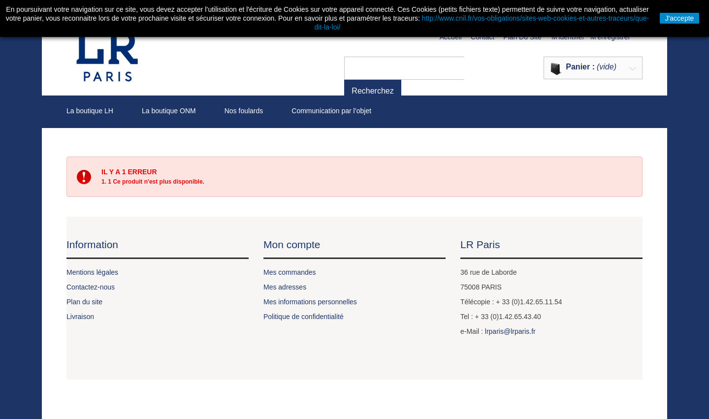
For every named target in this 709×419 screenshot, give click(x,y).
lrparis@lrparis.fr (510, 331)
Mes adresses (284, 287)
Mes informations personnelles (310, 302)
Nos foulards (244, 111)
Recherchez (488, 68)
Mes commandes (289, 272)
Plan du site (84, 302)
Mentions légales (92, 272)
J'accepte (679, 18)
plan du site (522, 37)
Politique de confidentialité (303, 317)
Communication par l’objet (331, 111)
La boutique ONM (169, 111)
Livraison (80, 317)
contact (482, 37)
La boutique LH (89, 111)
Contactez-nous (90, 287)
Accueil (451, 37)
